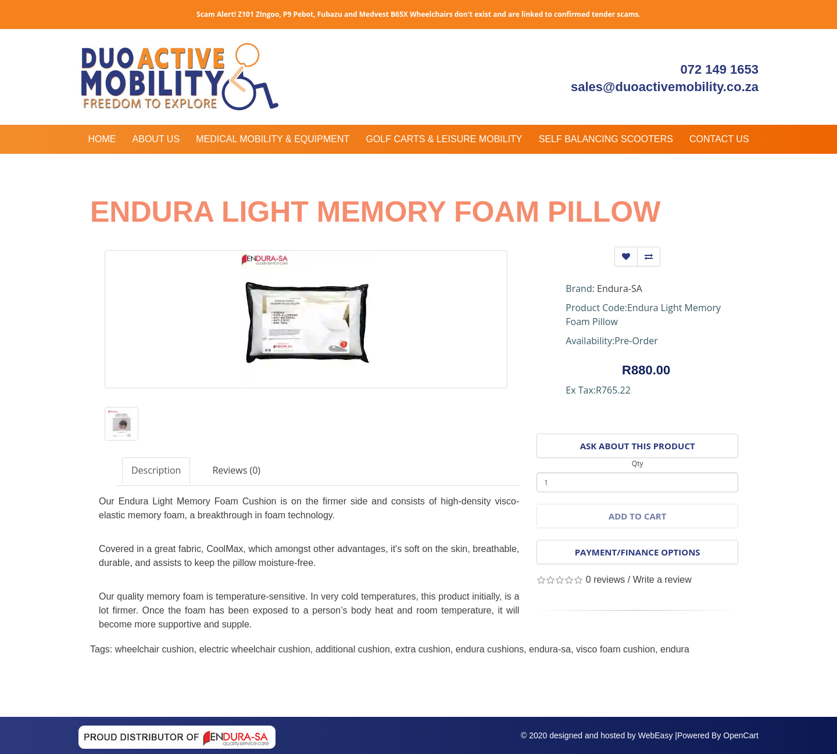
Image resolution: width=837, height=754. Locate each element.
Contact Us (719, 139)
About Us (156, 139)
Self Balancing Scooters (606, 139)
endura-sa (550, 649)
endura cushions (490, 649)
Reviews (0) (236, 470)
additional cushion (353, 649)
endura (674, 649)
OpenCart (741, 735)
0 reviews (605, 580)
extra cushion (422, 649)
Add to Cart (637, 516)
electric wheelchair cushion (254, 649)
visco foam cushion (615, 649)
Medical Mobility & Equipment (272, 139)
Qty (637, 463)
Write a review (662, 580)
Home (102, 139)
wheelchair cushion (154, 649)
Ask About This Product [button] (637, 446)
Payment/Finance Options (637, 552)
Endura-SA (619, 288)
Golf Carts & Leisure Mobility (444, 139)
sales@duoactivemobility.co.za (665, 87)
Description (156, 470)
